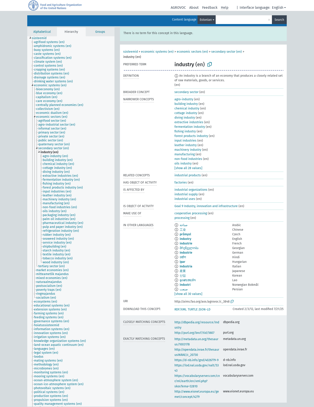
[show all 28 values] (188, 168)
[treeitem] (41, 38)
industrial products (187, 175)
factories (180, 182)
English (277, 7)
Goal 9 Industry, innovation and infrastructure (206, 206)
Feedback (209, 7)
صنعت (184, 289)
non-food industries (188, 159)
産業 (183, 271)
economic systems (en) (157, 52)
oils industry (183, 163)
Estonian (206, 20)
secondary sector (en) (226, 52)
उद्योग (183, 257)
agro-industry (183, 99)
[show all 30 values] (188, 294)
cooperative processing (190, 213)
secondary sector (186, 92)
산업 (183, 275)
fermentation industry (189, 127)
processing (181, 218)
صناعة (184, 225)
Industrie (186, 253)
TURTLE (193, 309)
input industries (185, 140)
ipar (182, 262)
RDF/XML (180, 309)
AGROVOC (178, 7)
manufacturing (184, 154)
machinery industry (187, 150)
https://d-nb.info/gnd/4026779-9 (196, 360)
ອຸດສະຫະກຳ (188, 280)
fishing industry (185, 131)
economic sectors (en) (192, 52)
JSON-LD (204, 309)
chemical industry (186, 108)
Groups (100, 32)
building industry (186, 104)
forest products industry (191, 136)
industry (185, 239)
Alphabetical (42, 32)
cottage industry (185, 113)
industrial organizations (190, 190)
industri (185, 285)
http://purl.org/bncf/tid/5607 (194, 333)
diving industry (184, 118)
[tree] (70, 221)
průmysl (185, 234)
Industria (186, 266)
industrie (186, 243)
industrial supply (186, 194)
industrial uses (184, 199)
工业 (183, 230)
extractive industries (188, 122)
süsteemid (130, 52)
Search (279, 20)
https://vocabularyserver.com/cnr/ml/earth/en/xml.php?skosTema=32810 (197, 381)
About (194, 7)
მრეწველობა (189, 248)
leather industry (185, 145)
